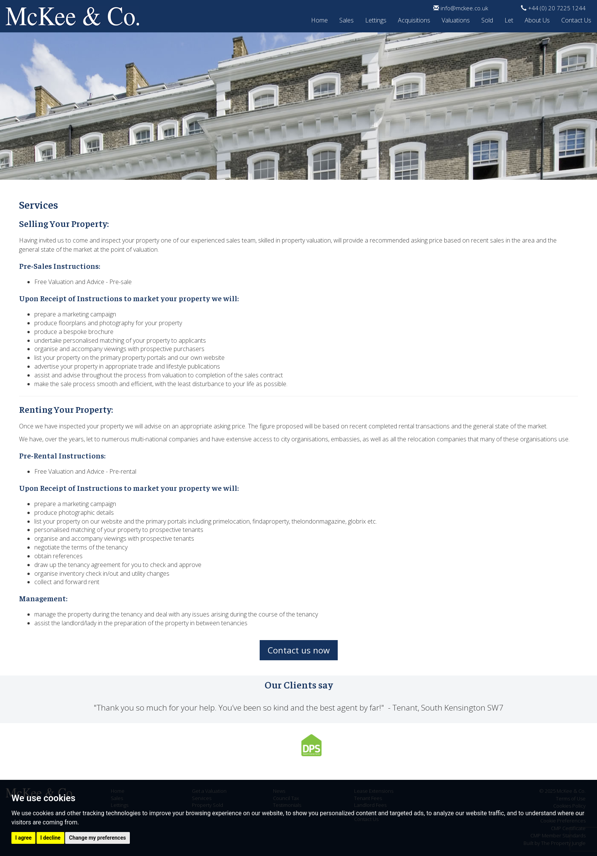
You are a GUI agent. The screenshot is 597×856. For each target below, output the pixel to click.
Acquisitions (414, 19)
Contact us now (299, 650)
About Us (537, 19)
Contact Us (576, 19)
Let (508, 19)
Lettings (375, 19)
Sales (346, 19)
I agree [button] (23, 838)
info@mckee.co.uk (460, 8)
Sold (487, 19)
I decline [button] (50, 838)
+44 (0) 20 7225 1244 (553, 8)
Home (319, 19)
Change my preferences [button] (97, 838)
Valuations (456, 19)
